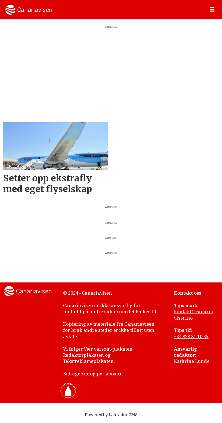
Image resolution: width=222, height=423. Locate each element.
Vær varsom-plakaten (108, 349)
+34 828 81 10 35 (191, 336)
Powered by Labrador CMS (111, 414)
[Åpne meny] (212, 10)
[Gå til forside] (28, 9)
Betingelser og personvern (93, 374)
